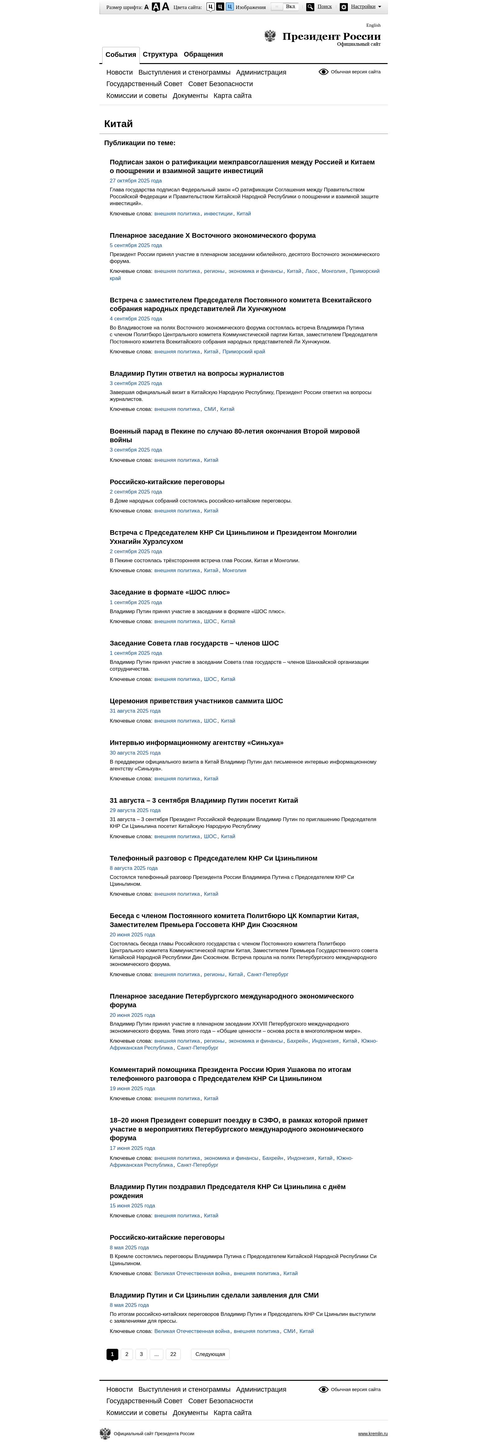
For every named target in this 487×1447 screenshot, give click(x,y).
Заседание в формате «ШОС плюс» (170, 592)
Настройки (363, 6)
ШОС (210, 621)
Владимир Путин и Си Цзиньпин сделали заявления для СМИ (214, 1295)
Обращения (203, 54)
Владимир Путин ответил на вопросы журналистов (197, 373)
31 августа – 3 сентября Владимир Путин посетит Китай (204, 800)
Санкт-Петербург (268, 974)
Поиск (325, 6)
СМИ (210, 409)
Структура (160, 54)
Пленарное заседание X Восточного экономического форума (213, 235)
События (121, 54)
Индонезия (325, 1041)
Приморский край (243, 352)
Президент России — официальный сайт (322, 38)
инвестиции (218, 214)
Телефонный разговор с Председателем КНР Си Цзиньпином (214, 858)
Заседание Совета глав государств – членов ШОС (194, 643)
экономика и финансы (256, 271)
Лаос (311, 271)
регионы (214, 271)
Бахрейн (297, 1041)
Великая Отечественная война (192, 1273)
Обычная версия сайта (356, 71)
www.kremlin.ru (373, 1433)
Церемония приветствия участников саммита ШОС (196, 701)
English (373, 25)
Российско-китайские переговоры (167, 482)
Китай (244, 214)
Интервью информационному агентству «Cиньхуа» (197, 742)
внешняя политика (177, 214)
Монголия (333, 271)
